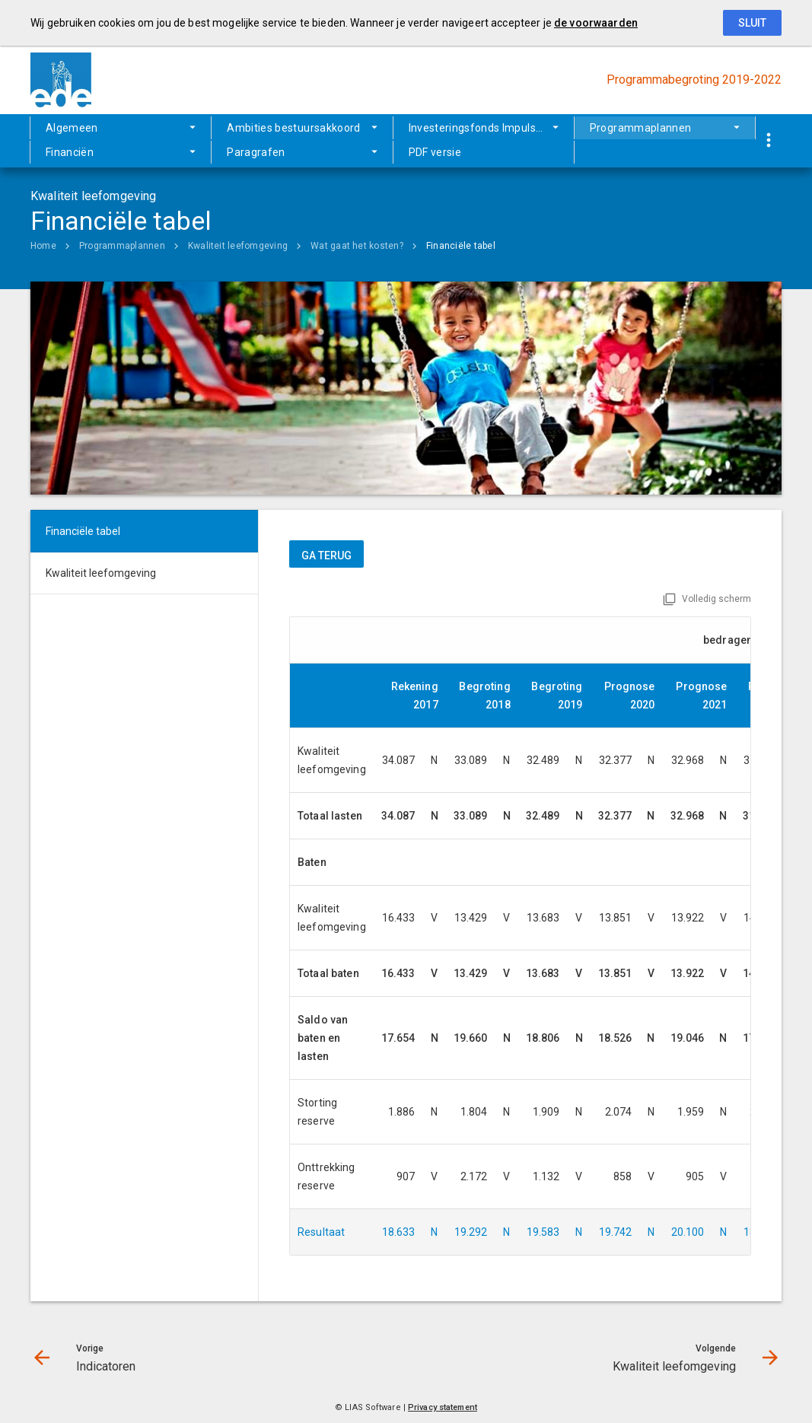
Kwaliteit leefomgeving (238, 245)
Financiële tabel (460, 245)
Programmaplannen (641, 128)
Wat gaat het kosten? (356, 245)
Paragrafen (256, 152)
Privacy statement (442, 1407)
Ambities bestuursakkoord (293, 128)
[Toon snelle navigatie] (768, 141)
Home (43, 245)
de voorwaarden (596, 23)
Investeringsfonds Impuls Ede (483, 128)
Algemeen (72, 128)
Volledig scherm (716, 599)
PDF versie (435, 152)
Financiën (70, 152)
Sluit (752, 23)
